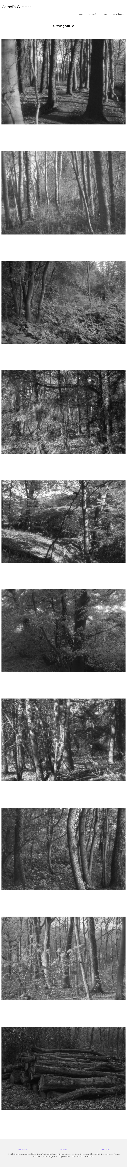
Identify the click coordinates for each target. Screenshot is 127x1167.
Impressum (22, 1149)
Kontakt (63, 1149)
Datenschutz (104, 1149)
